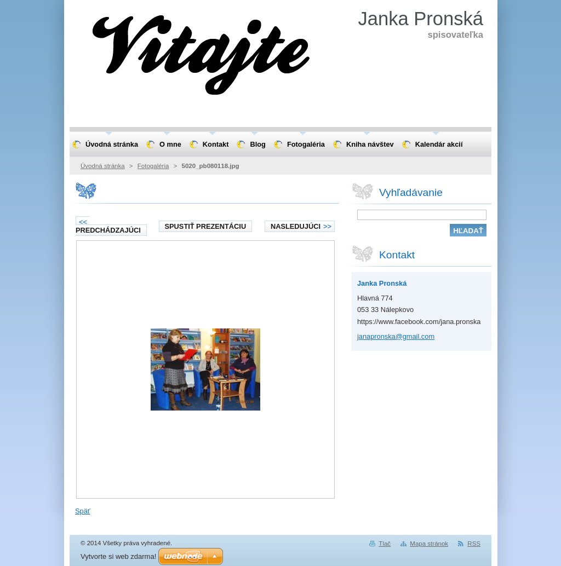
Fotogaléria (153, 166)
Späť (82, 511)
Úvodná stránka (103, 166)
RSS (473, 543)
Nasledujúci (301, 226)
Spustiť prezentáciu (206, 226)
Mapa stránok (429, 543)
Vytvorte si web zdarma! (118, 556)
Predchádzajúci (108, 226)
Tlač (385, 543)
